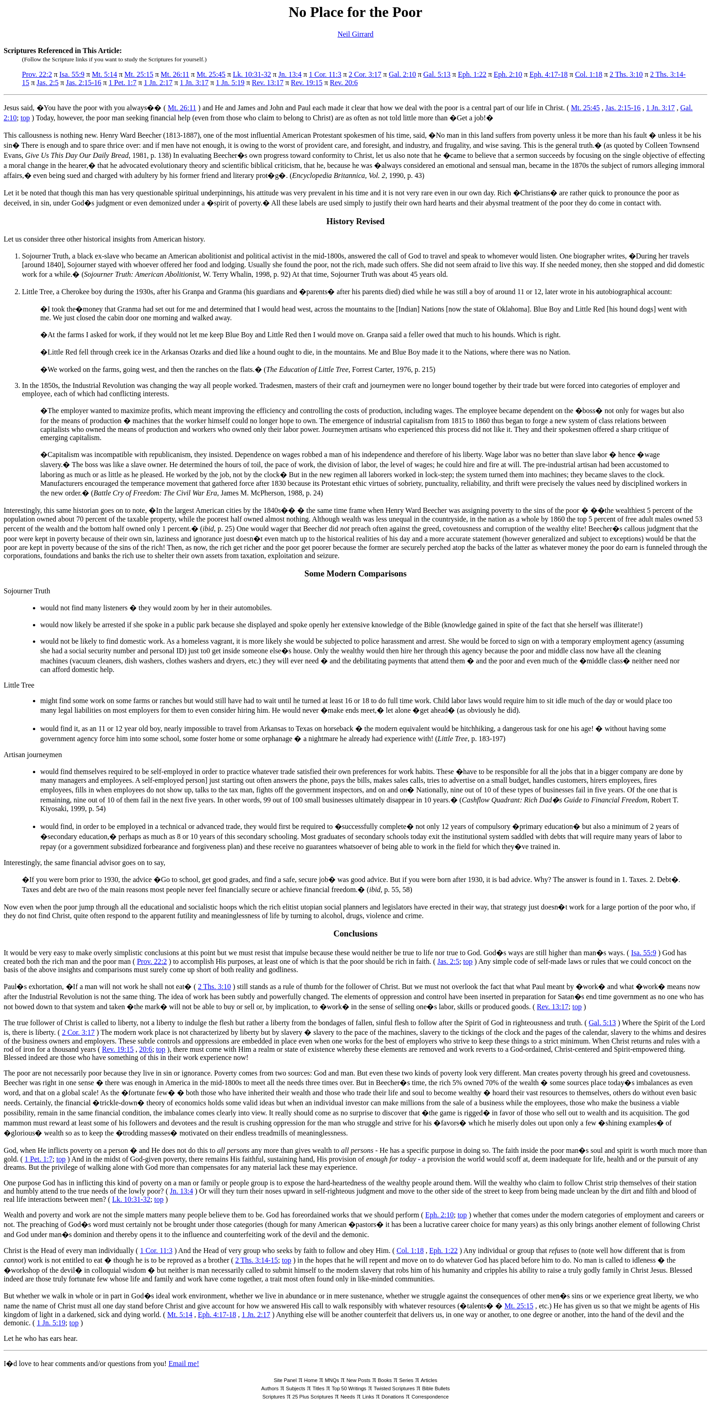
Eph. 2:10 (508, 74)
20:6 (145, 1049)
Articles (429, 1380)
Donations (392, 1396)
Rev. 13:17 (267, 82)
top (25, 118)
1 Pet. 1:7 (123, 82)
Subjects (295, 1388)
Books (385, 1380)
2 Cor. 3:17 (365, 74)
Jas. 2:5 (48, 82)
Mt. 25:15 (138, 74)
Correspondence (430, 1396)
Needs (348, 1396)
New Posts (359, 1380)
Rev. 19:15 (306, 82)
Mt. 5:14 (104, 74)
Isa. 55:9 (72, 74)
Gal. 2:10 (402, 74)
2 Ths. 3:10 (625, 74)
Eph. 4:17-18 (548, 74)
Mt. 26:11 (174, 74)
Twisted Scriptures (394, 1388)
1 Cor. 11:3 (325, 74)
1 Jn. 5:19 (230, 82)
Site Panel (285, 1380)
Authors (269, 1388)
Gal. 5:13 (437, 74)
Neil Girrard (355, 34)
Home (310, 1380)
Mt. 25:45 (211, 74)
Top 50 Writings (349, 1388)
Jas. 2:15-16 (83, 82)
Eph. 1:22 (472, 74)
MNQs (332, 1380)
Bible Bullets (436, 1388)
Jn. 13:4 (290, 74)
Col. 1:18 (589, 74)
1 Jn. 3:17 (194, 82)
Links (368, 1396)
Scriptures (273, 1396)
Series (406, 1380)
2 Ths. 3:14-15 (256, 1260)
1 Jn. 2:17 (158, 82)
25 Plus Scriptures (312, 1396)
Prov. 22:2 (37, 74)
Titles (319, 1388)
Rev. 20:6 (344, 82)
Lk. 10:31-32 (252, 74)
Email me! (183, 1363)
